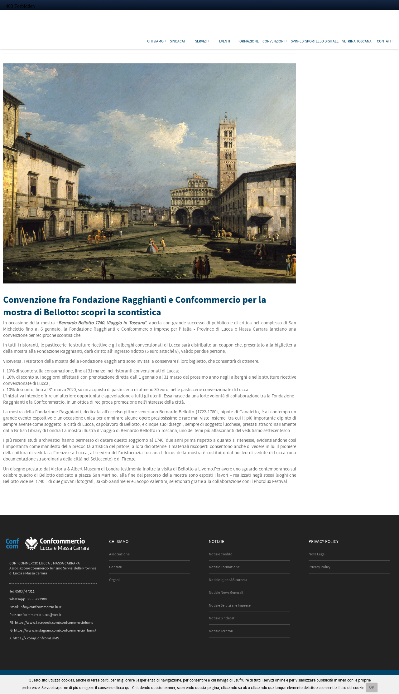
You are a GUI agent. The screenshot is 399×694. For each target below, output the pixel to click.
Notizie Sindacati (222, 618)
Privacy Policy (319, 566)
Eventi (224, 41)
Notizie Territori (221, 630)
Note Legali (317, 554)
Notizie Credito (221, 554)
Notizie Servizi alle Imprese (230, 605)
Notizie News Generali (226, 592)
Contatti (384, 41)
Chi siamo (155, 41)
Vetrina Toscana (357, 41)
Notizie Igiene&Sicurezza (228, 579)
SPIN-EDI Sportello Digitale (315, 41)
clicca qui (122, 687)
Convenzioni (273, 41)
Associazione (119, 554)
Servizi (201, 41)
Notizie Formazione (224, 566)
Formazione (248, 41)
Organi (114, 579)
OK (371, 687)
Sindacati (178, 41)
